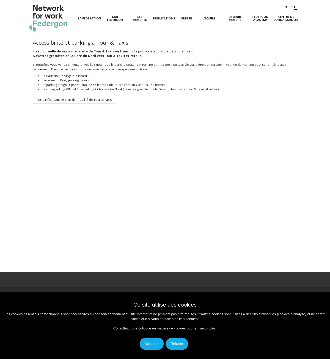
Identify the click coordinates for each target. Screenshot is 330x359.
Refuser (176, 344)
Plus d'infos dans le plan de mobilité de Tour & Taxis (74, 100)
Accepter (151, 344)
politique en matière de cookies (162, 328)
